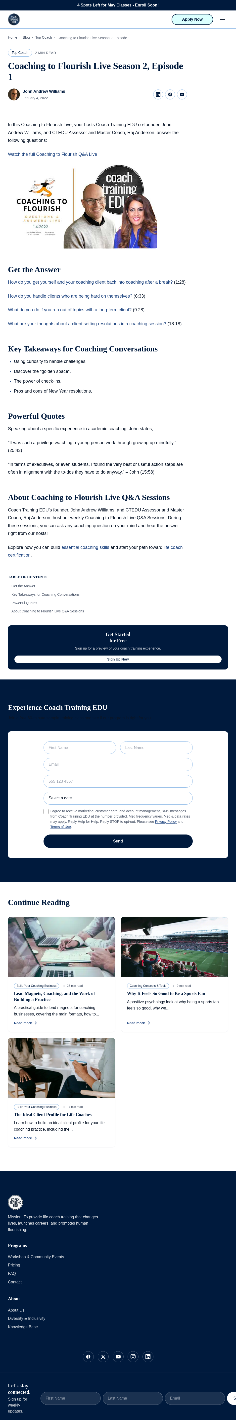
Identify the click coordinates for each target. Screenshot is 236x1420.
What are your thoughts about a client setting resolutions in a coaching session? (87, 323)
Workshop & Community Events (36, 1257)
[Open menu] (222, 19)
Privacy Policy (166, 822)
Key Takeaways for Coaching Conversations (45, 594)
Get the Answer (23, 586)
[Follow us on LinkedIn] (147, 1356)
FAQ (12, 1273)
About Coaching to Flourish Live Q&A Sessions (47, 611)
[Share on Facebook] (170, 94)
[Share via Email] (182, 94)
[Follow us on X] (103, 1356)
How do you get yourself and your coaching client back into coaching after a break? (90, 282)
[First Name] (71, 1398)
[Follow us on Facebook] (88, 1356)
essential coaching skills (85, 547)
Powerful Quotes (24, 603)
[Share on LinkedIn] (158, 94)
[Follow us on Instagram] (133, 1356)
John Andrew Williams (44, 91)
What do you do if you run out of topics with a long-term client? (70, 309)
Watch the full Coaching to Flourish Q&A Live (52, 154)
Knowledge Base (23, 1327)
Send (118, 841)
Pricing (14, 1265)
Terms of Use (60, 827)
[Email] (195, 1398)
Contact (15, 1282)
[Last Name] (133, 1398)
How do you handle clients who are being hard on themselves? (71, 296)
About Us (16, 1310)
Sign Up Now (118, 659)
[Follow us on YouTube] (118, 1356)
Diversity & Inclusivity (26, 1318)
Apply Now (192, 19)
